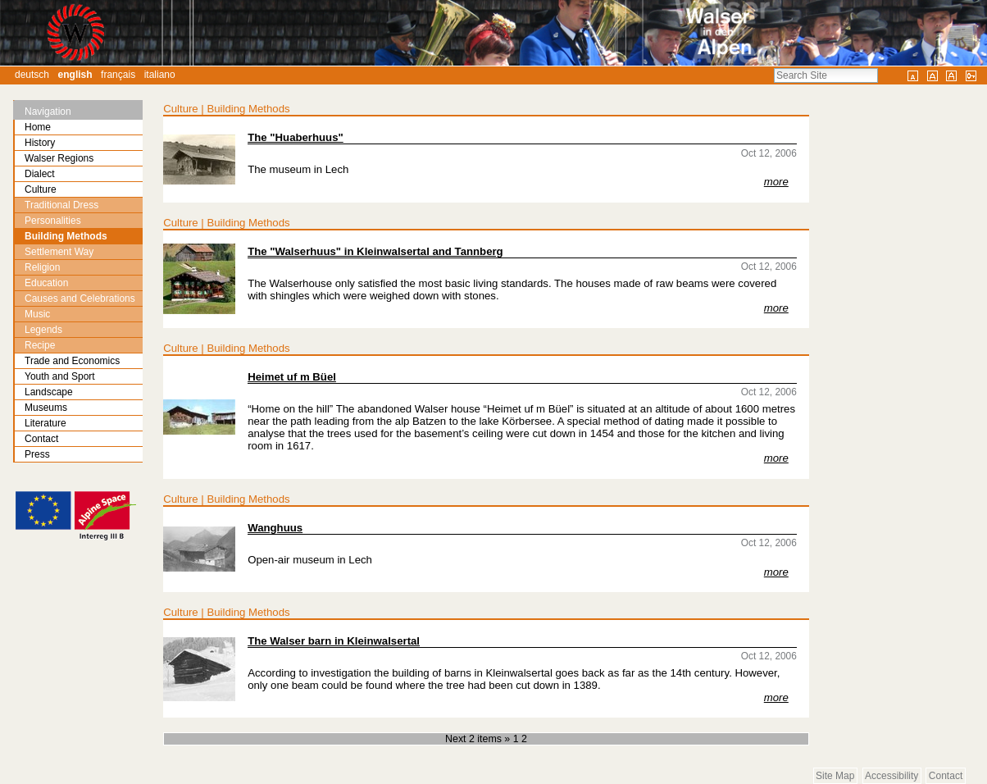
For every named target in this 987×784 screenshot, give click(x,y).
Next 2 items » (479, 739)
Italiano (159, 74)
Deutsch (32, 74)
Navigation (48, 111)
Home (38, 127)
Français (118, 74)
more (776, 181)
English (75, 74)
